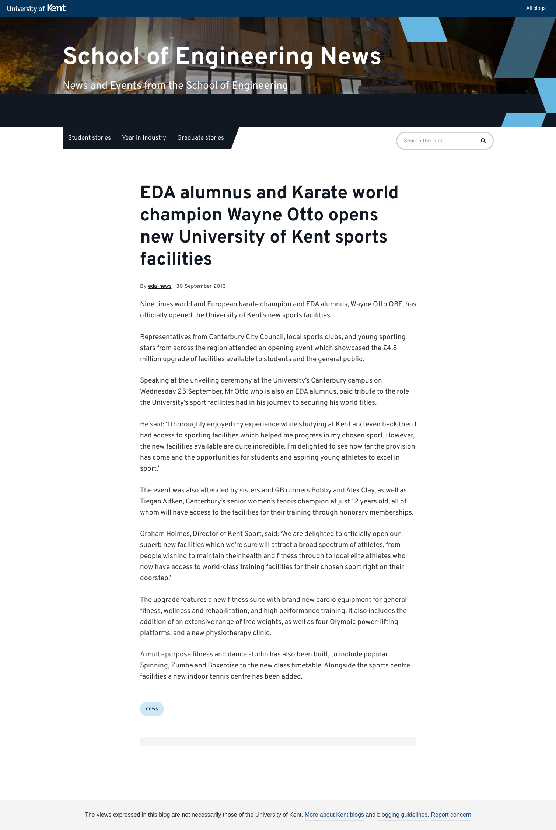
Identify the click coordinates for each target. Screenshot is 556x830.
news (152, 709)
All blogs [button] (536, 8)
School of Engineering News (222, 57)
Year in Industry (144, 138)
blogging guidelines (402, 815)
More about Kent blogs (334, 815)
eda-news (160, 286)
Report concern (451, 815)
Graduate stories (200, 138)
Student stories (89, 138)
